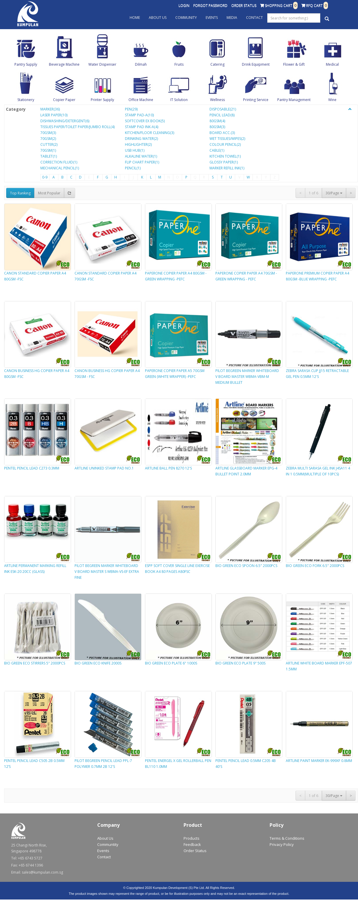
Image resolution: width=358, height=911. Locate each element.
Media (232, 17)
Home (135, 17)
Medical (332, 64)
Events (212, 17)
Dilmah (141, 64)
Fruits (179, 64)
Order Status (243, 5)
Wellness (217, 99)
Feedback (192, 844)
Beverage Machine (64, 64)
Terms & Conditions (287, 838)
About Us (157, 17)
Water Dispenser (102, 64)
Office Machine (140, 99)
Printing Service (255, 99)
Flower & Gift (294, 64)
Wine (332, 99)
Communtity (107, 844)
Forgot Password (210, 5)
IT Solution (179, 99)
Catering (217, 64)
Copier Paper (64, 99)
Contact (254, 17)
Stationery (25, 99)
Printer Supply (102, 99)
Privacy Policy (282, 844)
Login (184, 5)
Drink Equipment (256, 64)
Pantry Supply (25, 64)
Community (186, 17)
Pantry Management (294, 99)
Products (191, 838)
